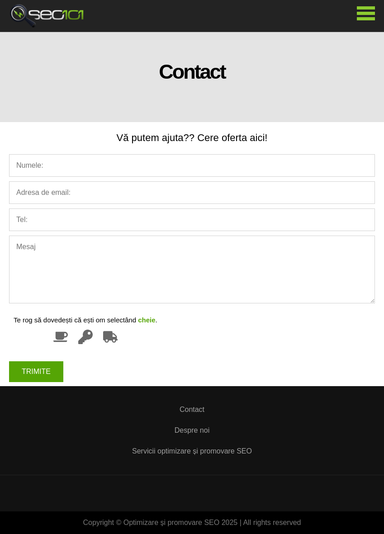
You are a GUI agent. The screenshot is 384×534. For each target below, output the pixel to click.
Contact (192, 409)
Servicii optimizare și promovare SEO (192, 451)
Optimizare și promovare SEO (49, 15)
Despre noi (192, 430)
